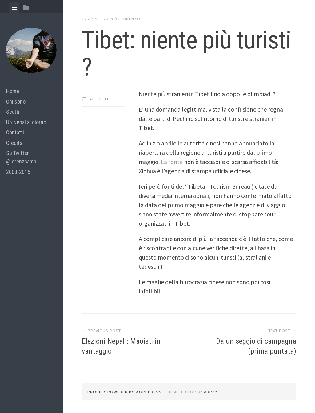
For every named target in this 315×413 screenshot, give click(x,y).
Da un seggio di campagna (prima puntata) (253, 345)
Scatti (12, 111)
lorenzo (130, 19)
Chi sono (16, 101)
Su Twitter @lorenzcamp (21, 157)
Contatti (15, 132)
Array (210, 392)
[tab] (14, 7)
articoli (99, 99)
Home (12, 91)
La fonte (172, 162)
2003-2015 (18, 172)
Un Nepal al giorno (26, 122)
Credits (14, 143)
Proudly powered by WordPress (124, 392)
